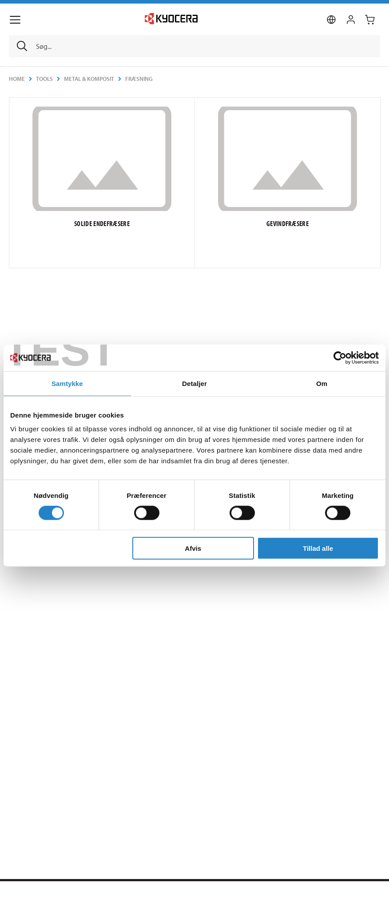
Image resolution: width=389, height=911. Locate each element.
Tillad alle (318, 548)
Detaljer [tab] (194, 383)
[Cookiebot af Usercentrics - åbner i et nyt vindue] (340, 357)
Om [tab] (321, 383)
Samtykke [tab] (67, 383)
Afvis (193, 548)
